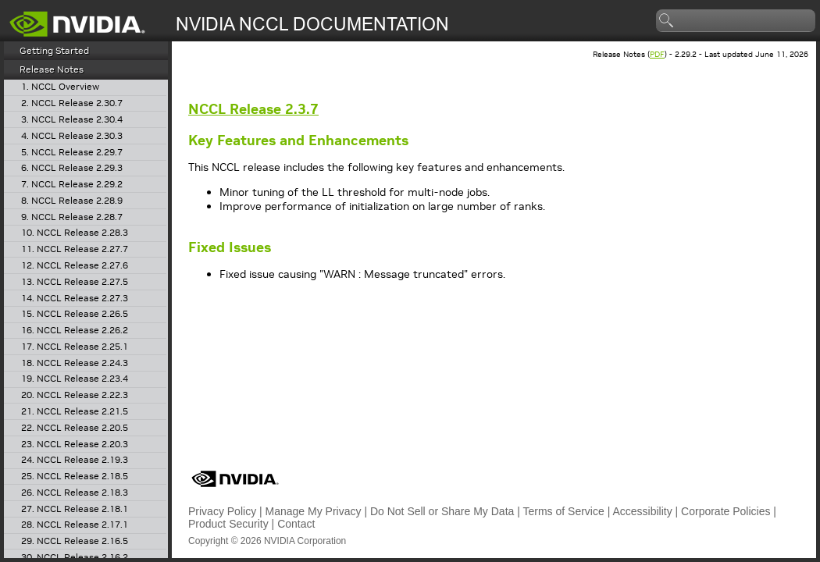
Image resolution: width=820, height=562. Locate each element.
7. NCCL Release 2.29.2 (72, 185)
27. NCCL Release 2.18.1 (74, 509)
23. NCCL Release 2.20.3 (74, 444)
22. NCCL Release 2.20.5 (74, 428)
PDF (657, 54)
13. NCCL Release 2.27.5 (74, 282)
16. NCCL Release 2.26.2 (74, 330)
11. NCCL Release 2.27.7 (74, 249)
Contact (296, 524)
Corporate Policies (725, 511)
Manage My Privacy (314, 511)
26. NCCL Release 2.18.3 (74, 493)
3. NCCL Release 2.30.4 (72, 120)
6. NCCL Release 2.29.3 (72, 168)
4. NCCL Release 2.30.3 (72, 136)
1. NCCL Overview (60, 87)
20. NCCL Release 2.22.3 (74, 395)
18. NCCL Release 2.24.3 (74, 363)
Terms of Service (563, 511)
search (667, 21)
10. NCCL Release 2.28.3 (74, 233)
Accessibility (642, 511)
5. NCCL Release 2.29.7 (72, 153)
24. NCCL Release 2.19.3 (74, 460)
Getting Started (54, 50)
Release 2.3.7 (253, 109)
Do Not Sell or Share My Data (442, 511)
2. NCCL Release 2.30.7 (72, 103)
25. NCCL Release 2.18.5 (74, 476)
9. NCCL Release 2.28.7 (72, 217)
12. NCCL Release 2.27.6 (74, 266)
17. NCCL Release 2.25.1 (74, 347)
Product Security (228, 524)
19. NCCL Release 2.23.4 (74, 379)
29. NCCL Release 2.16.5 (74, 541)
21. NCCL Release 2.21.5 (74, 412)
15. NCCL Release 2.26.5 (74, 314)
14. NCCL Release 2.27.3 (74, 298)
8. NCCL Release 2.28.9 (72, 201)
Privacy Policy (222, 511)
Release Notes (52, 69)
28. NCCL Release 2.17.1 (74, 525)
